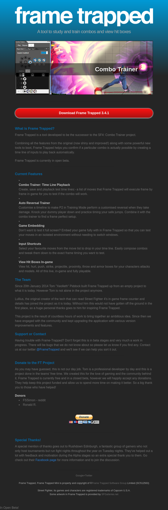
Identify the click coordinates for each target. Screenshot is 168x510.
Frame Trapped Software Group (109, 483)
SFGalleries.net (109, 494)
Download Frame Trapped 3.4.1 (84, 113)
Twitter (88, 475)
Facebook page (46, 460)
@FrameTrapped (48, 349)
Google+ (80, 475)
